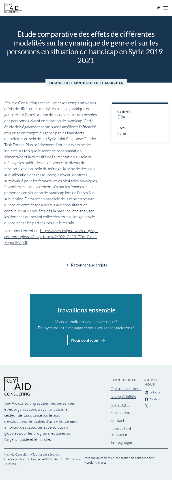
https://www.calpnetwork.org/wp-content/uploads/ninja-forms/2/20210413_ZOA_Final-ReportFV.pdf (51, 236)
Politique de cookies (97, 458)
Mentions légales (95, 462)
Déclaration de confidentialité (134, 458)
